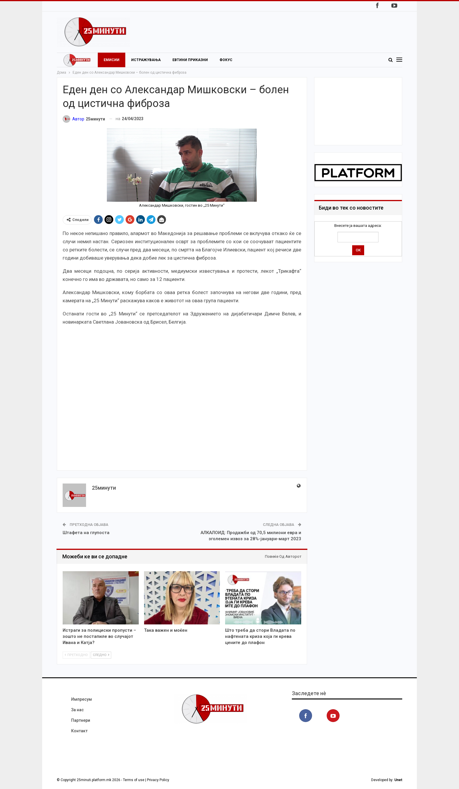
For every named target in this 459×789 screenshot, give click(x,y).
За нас (77, 709)
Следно (101, 655)
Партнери (80, 720)
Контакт (79, 730)
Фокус (226, 60)
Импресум (81, 699)
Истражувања (146, 60)
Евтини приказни (190, 60)
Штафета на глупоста (86, 532)
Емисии (111, 60)
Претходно (76, 655)
